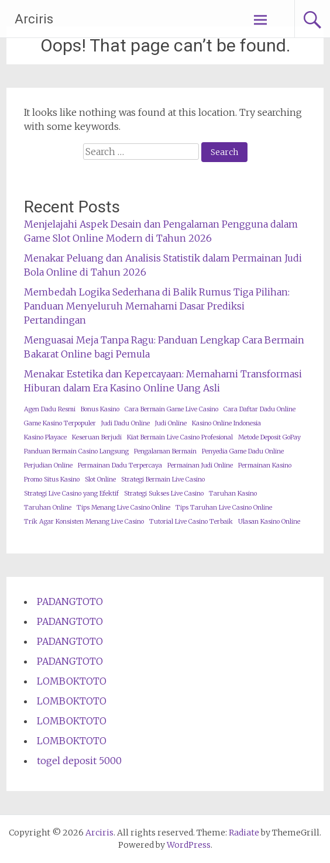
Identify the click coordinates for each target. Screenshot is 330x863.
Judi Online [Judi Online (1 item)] (171, 423)
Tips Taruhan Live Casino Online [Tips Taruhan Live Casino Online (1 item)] (224, 507)
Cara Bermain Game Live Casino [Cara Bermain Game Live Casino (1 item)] (171, 409)
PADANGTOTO (70, 601)
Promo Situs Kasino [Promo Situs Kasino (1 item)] (52, 479)
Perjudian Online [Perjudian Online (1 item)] (48, 465)
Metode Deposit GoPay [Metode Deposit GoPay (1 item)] (269, 437)
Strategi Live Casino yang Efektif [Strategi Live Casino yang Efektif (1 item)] (71, 493)
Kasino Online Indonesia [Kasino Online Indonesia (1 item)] (226, 423)
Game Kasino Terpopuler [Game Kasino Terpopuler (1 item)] (60, 423)
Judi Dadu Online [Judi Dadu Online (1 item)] (125, 423)
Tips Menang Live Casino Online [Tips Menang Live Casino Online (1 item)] (123, 507)
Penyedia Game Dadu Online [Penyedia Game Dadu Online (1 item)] (243, 451)
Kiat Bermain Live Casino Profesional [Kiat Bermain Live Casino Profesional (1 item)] (180, 437)
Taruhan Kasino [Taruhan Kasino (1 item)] (233, 493)
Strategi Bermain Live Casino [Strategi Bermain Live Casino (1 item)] (163, 479)
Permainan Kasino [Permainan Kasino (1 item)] (264, 465)
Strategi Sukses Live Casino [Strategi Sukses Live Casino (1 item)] (164, 493)
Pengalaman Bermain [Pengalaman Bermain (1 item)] (165, 451)
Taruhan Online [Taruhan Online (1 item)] (47, 507)
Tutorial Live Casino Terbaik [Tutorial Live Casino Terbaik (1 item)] (191, 521)
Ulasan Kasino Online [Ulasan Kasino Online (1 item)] (269, 521)
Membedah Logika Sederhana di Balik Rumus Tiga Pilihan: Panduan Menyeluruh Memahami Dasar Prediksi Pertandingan (157, 306)
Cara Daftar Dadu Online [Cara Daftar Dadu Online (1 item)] (259, 409)
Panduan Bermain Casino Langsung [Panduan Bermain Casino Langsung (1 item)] (76, 451)
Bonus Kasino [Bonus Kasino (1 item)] (100, 409)
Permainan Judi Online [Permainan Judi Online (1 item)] (200, 465)
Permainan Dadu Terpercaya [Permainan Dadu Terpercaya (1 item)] (120, 465)
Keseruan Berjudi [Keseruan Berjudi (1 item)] (97, 437)
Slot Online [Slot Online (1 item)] (100, 479)
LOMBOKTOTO (71, 681)
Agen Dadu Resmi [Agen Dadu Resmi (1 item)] (49, 409)
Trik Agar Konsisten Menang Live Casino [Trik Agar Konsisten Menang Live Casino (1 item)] (84, 521)
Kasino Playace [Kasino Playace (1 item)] (45, 437)
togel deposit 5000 (79, 760)
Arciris (34, 19)
